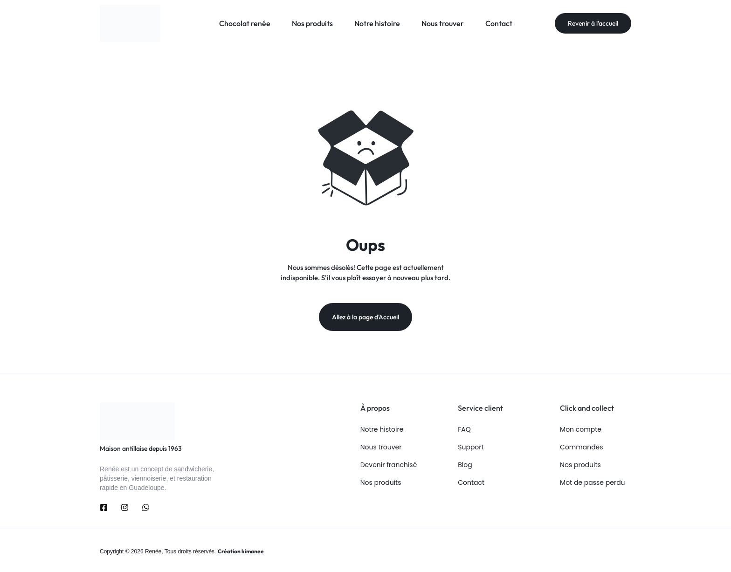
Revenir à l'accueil (593, 23)
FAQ (464, 430)
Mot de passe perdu (592, 483)
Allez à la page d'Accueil (365, 317)
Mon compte (580, 430)
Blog (465, 465)
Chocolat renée (244, 23)
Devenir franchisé (388, 465)
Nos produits (312, 23)
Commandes (581, 447)
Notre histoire (377, 23)
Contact (498, 23)
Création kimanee (241, 551)
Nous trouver (442, 23)
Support (470, 447)
